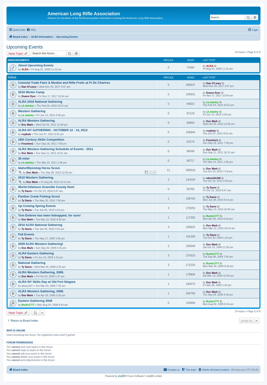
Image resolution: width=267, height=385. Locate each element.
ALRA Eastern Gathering (36, 253)
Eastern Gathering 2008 (35, 300)
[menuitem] (31, 30)
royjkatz (26, 134)
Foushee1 (27, 143)
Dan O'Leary (29, 86)
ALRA (25, 69)
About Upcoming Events (36, 65)
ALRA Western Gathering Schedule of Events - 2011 (55, 149)
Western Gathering (31, 111)
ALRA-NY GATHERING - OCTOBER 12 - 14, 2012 (53, 130)
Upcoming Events (24, 46)
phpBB (121, 376)
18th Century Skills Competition (41, 139)
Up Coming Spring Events (37, 206)
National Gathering (31, 263)
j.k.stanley (28, 105)
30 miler (24, 158)
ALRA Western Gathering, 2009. (41, 272)
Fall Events (26, 234)
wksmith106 (213, 178)
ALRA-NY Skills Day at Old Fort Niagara (46, 281)
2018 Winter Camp (31, 92)
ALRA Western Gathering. (36, 120)
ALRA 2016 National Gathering (40, 101)
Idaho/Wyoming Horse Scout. (39, 168)
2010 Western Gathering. (36, 177)
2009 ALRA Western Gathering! (40, 244)
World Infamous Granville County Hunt (46, 187)
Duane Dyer (29, 96)
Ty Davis (27, 191)
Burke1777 (212, 216)
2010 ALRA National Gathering (40, 225)
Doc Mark (27, 124)
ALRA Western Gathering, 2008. (41, 291)
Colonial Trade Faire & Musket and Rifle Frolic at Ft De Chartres (64, 82)
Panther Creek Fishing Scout (39, 196)
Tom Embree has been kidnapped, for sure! (49, 215)
